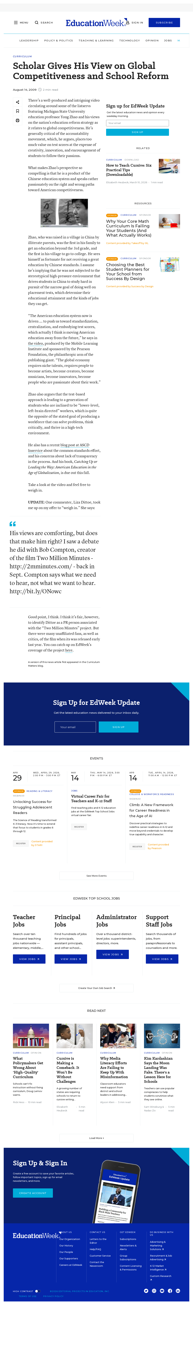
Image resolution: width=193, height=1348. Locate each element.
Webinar (19, 795)
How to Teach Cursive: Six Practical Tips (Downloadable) (129, 170)
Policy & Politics (58, 40)
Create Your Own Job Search (96, 988)
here (68, 650)
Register (21, 843)
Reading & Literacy (40, 791)
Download (132, 159)
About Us (65, 1232)
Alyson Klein (107, 1102)
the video (35, 343)
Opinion (152, 40)
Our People (66, 1252)
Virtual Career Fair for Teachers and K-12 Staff (91, 798)
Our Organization (69, 1239)
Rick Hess (18, 1102)
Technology (129, 40)
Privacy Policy (53, 1296)
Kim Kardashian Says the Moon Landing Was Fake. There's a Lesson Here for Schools (158, 1070)
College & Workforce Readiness (151, 794)
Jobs (168, 40)
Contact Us (97, 1232)
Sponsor (145, 215)
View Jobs (29, 959)
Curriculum (22, 56)
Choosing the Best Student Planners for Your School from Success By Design (127, 271)
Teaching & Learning (96, 40)
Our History (66, 1245)
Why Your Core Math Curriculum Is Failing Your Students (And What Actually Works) (128, 228)
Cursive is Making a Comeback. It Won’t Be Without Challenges (68, 1070)
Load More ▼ (96, 1138)
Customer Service (100, 1255)
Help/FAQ (95, 1249)
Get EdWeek (128, 1232)
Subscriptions (128, 1239)
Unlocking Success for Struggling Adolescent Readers (32, 807)
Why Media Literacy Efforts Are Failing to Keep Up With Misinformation (114, 1067)
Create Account (33, 1193)
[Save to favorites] (17, 111)
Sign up (119, 727)
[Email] (75, 727)
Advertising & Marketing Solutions (157, 1245)
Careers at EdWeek (70, 1265)
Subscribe (164, 22)
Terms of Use (28, 1296)
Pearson (156, 848)
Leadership (29, 40)
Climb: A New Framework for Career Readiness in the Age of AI (151, 810)
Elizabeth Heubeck (117, 182)
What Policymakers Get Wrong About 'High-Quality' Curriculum (28, 1067)
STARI (38, 845)
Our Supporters (68, 1258)
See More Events (97, 875)
